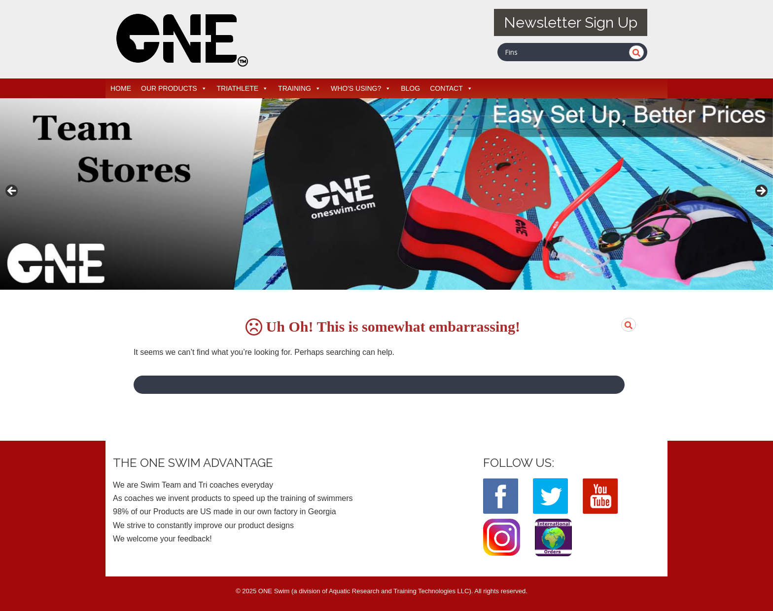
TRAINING (299, 88)
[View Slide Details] (386, 194)
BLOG (410, 88)
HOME (120, 88)
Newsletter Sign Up (570, 22)
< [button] (12, 191)
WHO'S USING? (361, 88)
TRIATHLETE (243, 88)
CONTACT (451, 88)
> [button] (760, 191)
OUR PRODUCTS (174, 88)
